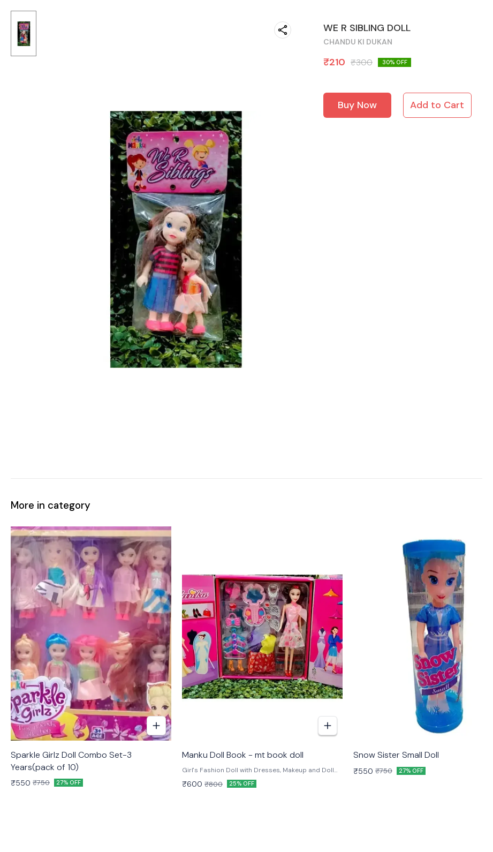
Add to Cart (437, 105)
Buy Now (357, 105)
